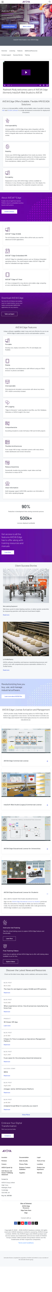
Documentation (24, 1157)
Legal (38, 1157)
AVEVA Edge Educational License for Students (26, 901)
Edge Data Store (26, 1210)
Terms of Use (41, 1161)
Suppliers (22, 1173)
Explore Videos (10, 961)
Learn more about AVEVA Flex (13, 696)
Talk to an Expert (9, 314)
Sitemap (39, 1173)
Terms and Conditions (26, 1243)
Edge (26, 1213)
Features (20, 51)
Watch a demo (27, 26)
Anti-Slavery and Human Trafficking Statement (7, 1173)
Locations (40, 1164)
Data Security (23, 1161)
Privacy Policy (23, 1164)
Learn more (7, 1025)
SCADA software (13, 110)
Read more (6, 615)
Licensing (12, 51)
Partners (4, 1161)
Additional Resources (31, 51)
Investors (4, 1157)
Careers (4, 1164)
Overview (4, 51)
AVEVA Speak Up (7, 1167)
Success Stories (18, 55)
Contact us (8, 1136)
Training (27, 55)
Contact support (6, 55)
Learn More (8, 552)
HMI (3, 110)
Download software (9, 26)
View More (26, 1115)
